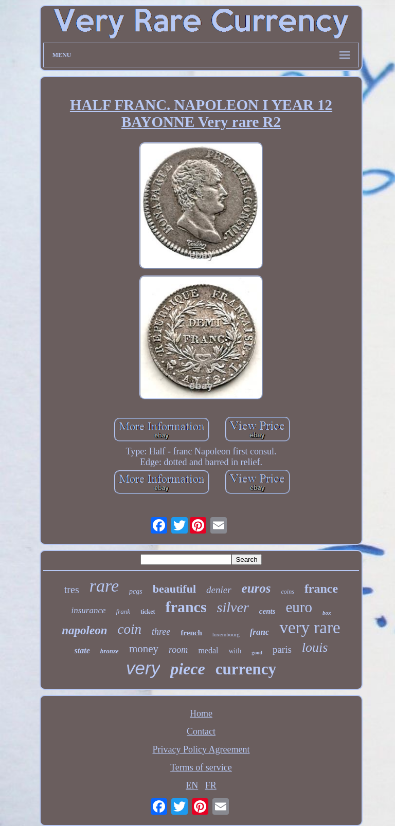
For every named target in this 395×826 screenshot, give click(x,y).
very (143, 668)
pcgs (135, 591)
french (191, 633)
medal (208, 650)
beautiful (174, 588)
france (321, 588)
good (257, 652)
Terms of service (201, 767)
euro (298, 607)
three (161, 632)
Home (201, 713)
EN (192, 785)
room (178, 650)
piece (187, 668)
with (234, 651)
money (143, 649)
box (326, 613)
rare (104, 585)
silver (233, 607)
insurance (88, 610)
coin (130, 629)
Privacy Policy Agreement (201, 749)
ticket (147, 611)
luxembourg (226, 634)
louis (315, 647)
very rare (309, 627)
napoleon (84, 630)
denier (218, 589)
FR (211, 785)
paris (282, 649)
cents (267, 611)
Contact (201, 731)
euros (256, 588)
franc (260, 632)
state (82, 650)
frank (123, 611)
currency (246, 669)
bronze (109, 651)
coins (287, 591)
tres (71, 589)
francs (186, 606)
